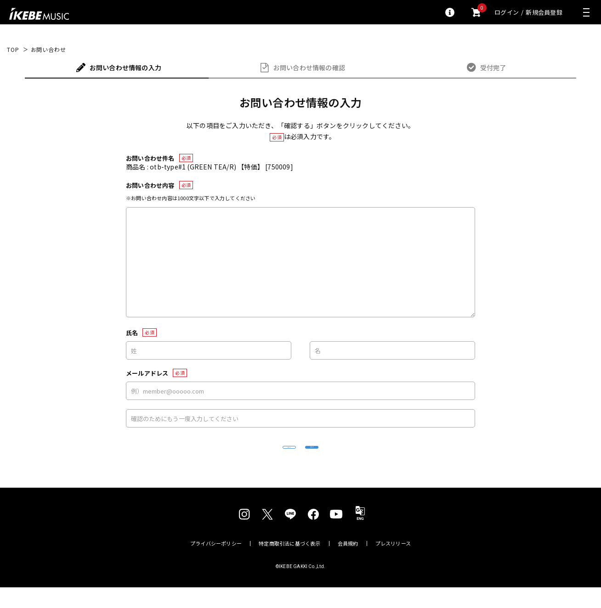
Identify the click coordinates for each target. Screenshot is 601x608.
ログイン (506, 12)
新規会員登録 (544, 12)
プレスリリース (393, 564)
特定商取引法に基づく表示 (290, 564)
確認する (367, 457)
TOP (13, 49)
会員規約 (348, 564)
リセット (234, 457)
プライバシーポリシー (216, 564)
